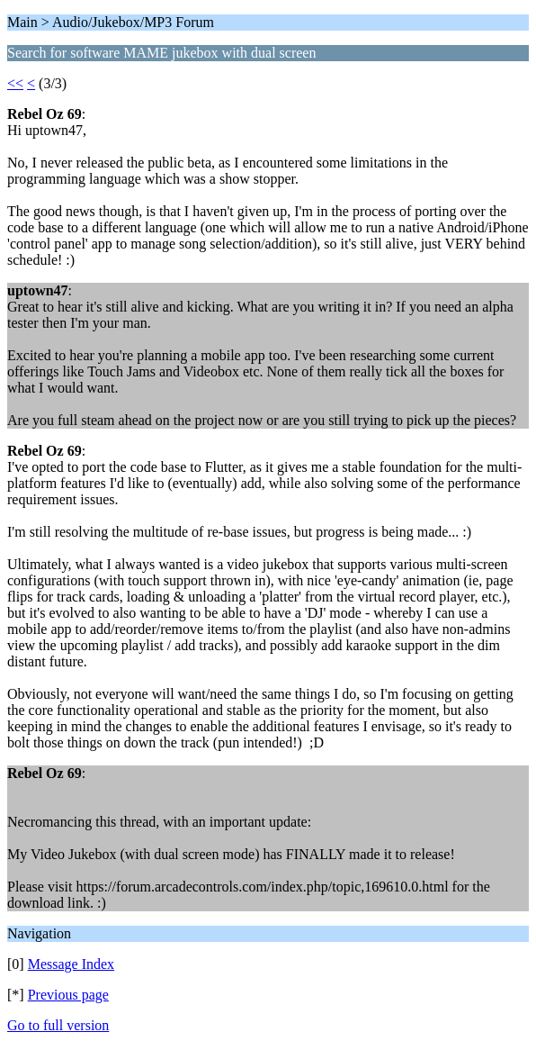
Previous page (68, 994)
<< (15, 83)
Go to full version (58, 1025)
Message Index (71, 964)
